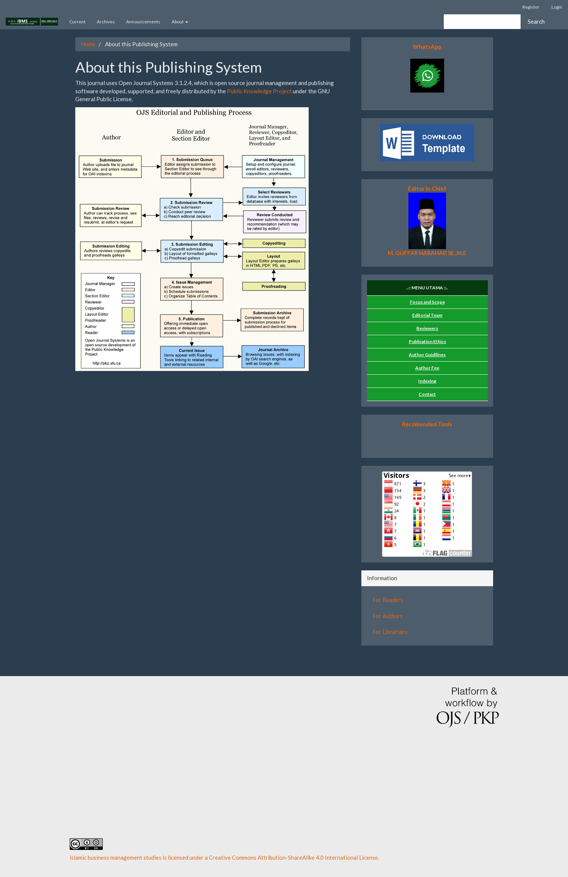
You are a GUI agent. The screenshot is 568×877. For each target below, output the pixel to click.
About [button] (180, 21)
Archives (106, 21)
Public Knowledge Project (259, 91)
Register (530, 7)
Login (556, 7)
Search (536, 21)
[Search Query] (482, 21)
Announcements (143, 21)
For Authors (388, 616)
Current (77, 21)
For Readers (388, 599)
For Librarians (390, 631)
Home (88, 44)
